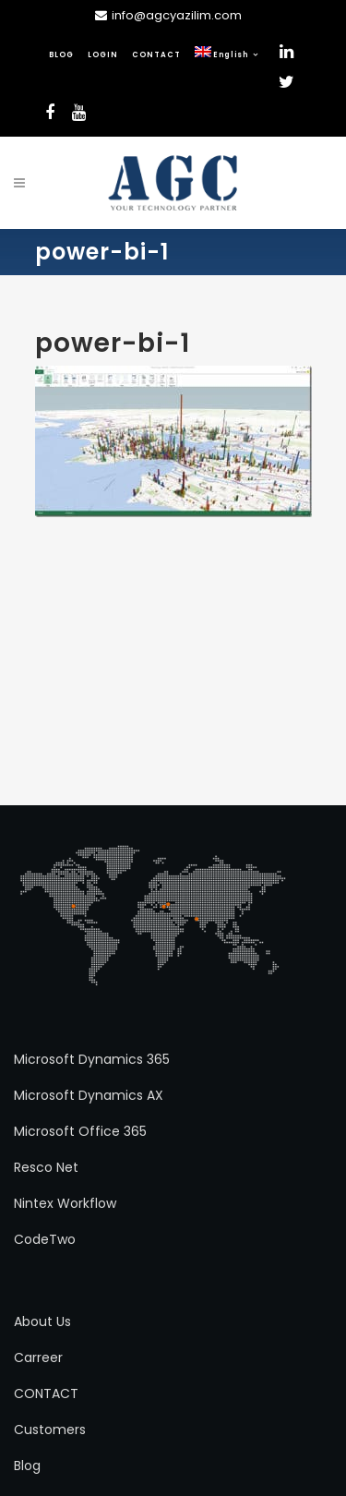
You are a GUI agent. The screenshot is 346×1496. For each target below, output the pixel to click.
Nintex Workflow (65, 1203)
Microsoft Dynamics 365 (92, 1059)
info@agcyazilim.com (177, 15)
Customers (50, 1429)
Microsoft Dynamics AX (88, 1095)
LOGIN (103, 55)
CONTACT (156, 55)
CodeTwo (45, 1239)
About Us (42, 1321)
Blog (27, 1465)
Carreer (38, 1357)
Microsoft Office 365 (80, 1131)
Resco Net (46, 1167)
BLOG (61, 55)
